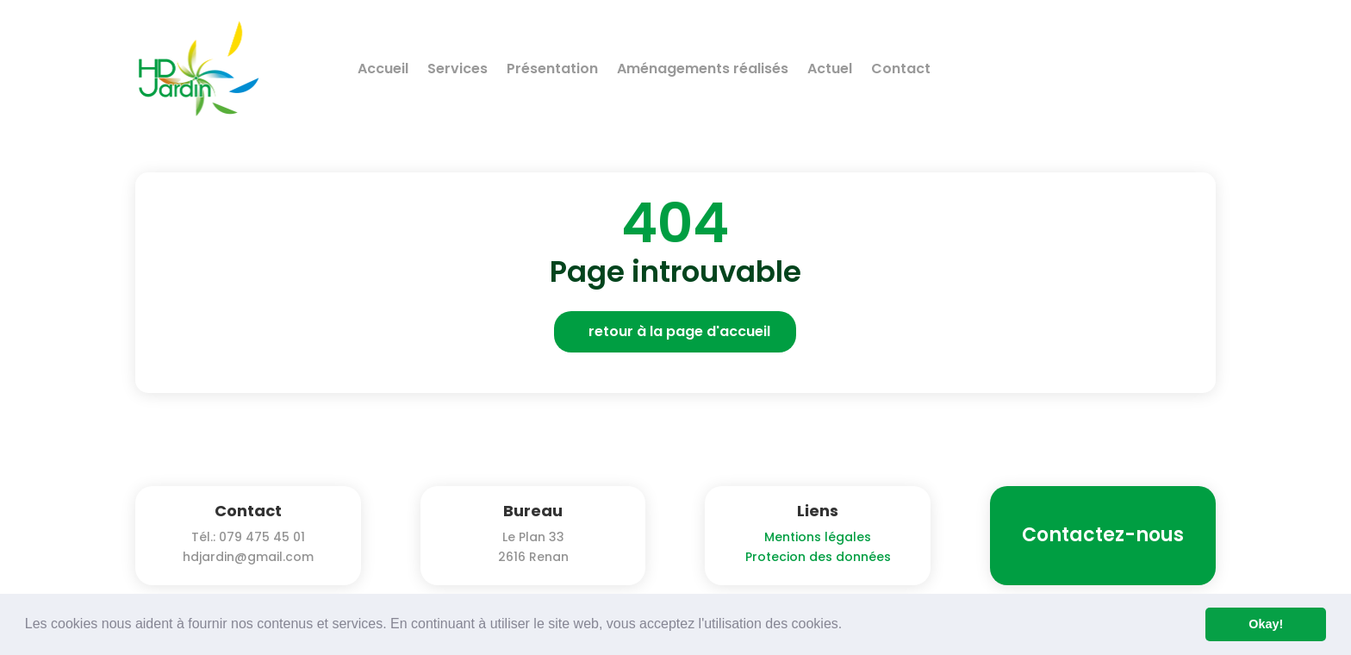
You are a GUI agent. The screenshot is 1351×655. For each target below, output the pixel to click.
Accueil (383, 68)
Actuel (829, 68)
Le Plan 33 (533, 537)
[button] (848, 625)
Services (457, 68)
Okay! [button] (1265, 624)
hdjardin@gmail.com (248, 556)
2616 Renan (533, 556)
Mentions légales (817, 537)
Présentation (552, 68)
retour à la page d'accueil (679, 331)
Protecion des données (818, 556)
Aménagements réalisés (702, 68)
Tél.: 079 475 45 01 (248, 537)
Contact (901, 68)
